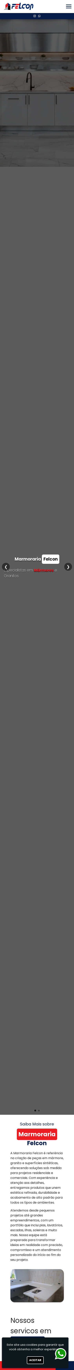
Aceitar (35, 1360)
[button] (68, 6)
